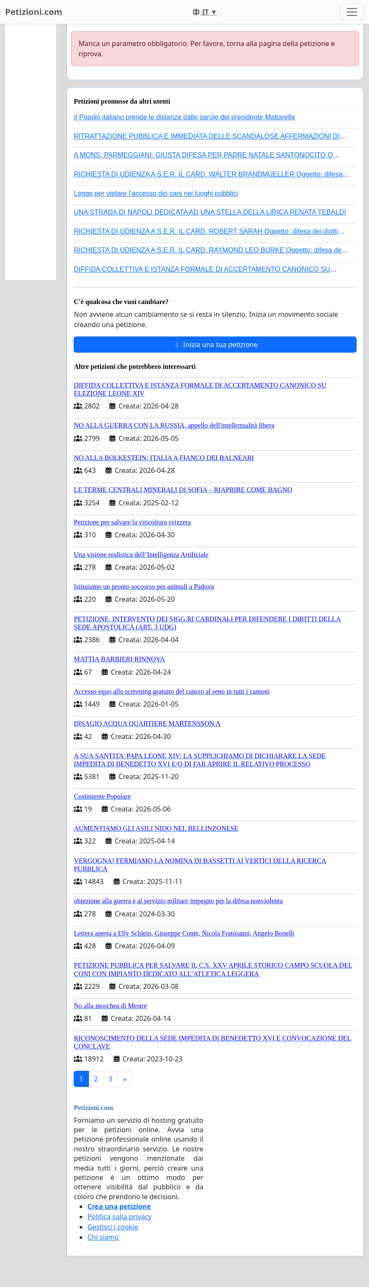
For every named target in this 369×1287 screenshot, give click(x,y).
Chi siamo (103, 1237)
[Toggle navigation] (352, 11)
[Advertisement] (30, 152)
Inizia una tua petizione (215, 344)
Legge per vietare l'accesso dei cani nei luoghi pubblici (156, 193)
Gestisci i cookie (112, 1227)
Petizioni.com (33, 11)
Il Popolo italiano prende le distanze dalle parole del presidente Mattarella (184, 117)
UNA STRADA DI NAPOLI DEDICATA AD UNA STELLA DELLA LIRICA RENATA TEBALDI (210, 212)
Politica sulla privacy (119, 1216)
